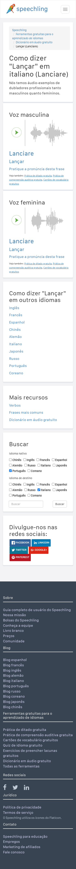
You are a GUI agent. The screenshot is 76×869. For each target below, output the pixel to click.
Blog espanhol (15, 660)
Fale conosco (14, 852)
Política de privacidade (22, 807)
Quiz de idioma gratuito (22, 745)
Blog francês (13, 665)
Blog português (16, 686)
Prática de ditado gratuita (24, 729)
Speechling (19, 30)
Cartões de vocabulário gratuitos (30, 740)
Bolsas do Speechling (21, 620)
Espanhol (17, 322)
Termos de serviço (18, 812)
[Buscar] (26, 504)
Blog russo (11, 691)
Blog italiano (13, 681)
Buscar (59, 504)
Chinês (15, 329)
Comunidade (14, 641)
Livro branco (13, 630)
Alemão (15, 336)
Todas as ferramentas (21, 766)
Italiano (15, 344)
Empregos (11, 841)
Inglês (14, 308)
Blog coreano (14, 696)
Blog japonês (14, 701)
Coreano (16, 373)
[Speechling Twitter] (17, 788)
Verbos (15, 405)
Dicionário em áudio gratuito (34, 42)
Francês (15, 315)
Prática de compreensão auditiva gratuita (38, 735)
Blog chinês (12, 707)
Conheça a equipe (18, 625)
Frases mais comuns (26, 412)
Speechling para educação (25, 836)
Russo (14, 358)
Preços (8, 636)
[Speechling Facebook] (7, 788)
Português (18, 366)
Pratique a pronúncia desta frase (36, 169)
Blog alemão (13, 675)
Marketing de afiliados (21, 847)
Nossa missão (14, 615)
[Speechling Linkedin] (29, 788)
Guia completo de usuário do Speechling (37, 610)
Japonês (16, 351)
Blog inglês (12, 670)
